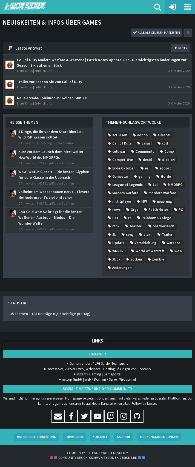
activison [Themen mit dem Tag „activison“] (119, 135)
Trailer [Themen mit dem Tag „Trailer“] (167, 234)
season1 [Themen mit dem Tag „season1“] (136, 226)
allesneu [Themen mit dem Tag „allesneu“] (164, 135)
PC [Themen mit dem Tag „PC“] (181, 209)
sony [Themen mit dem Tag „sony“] (129, 234)
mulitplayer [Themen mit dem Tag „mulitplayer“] (121, 201)
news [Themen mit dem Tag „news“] (116, 209)
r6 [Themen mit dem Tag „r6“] (129, 218)
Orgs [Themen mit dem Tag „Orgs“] (134, 209)
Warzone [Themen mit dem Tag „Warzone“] (173, 242)
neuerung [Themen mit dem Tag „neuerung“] (164, 201)
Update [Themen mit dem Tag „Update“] (118, 242)
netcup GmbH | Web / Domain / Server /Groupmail (99, 379)
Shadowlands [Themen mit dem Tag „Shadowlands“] (163, 226)
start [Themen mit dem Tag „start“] (148, 234)
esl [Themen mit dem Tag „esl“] (147, 168)
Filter (180, 48)
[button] (187, 7)
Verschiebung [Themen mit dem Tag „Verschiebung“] (145, 242)
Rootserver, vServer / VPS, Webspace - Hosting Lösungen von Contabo (99, 369)
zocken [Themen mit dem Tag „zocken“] (136, 259)
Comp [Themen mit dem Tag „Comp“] (169, 151)
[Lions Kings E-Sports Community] (79, 6)
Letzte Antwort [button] (28, 48)
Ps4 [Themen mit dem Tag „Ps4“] (115, 218)
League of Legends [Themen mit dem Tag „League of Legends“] (127, 184)
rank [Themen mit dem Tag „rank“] (115, 226)
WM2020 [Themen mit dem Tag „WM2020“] (118, 251)
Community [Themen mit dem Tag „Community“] (145, 151)
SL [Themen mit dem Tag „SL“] (114, 234)
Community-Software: (97, 453)
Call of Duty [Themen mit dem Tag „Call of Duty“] (121, 143)
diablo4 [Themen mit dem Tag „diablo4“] (168, 159)
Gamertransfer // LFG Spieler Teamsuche (99, 363)
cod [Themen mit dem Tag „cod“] (165, 143)
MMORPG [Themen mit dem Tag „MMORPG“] (175, 184)
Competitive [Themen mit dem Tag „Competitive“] (122, 159)
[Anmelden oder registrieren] (172, 7)
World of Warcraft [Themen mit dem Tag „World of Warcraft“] (150, 251)
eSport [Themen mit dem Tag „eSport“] (165, 168)
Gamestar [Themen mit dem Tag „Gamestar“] (120, 176)
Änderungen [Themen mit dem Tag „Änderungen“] (121, 267)
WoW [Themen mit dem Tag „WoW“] (178, 251)
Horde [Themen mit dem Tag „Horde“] (166, 176)
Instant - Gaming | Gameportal (98, 374)
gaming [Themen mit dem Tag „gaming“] (144, 176)
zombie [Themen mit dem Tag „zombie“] (158, 259)
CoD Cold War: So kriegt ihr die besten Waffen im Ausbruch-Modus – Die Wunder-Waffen (50, 217)
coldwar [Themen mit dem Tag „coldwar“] (118, 151)
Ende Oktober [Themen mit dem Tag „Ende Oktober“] (123, 168)
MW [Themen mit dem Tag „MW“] (144, 201)
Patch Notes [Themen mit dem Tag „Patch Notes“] (158, 209)
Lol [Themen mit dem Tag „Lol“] (155, 184)
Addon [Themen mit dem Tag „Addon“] (142, 135)
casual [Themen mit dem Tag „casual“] (147, 143)
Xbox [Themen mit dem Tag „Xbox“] (116, 259)
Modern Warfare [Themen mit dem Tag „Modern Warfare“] (125, 193)
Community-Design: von (97, 457)
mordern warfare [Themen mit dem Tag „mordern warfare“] (162, 193)
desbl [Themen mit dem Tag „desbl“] (147, 159)
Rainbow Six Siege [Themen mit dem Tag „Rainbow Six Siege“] (156, 218)
